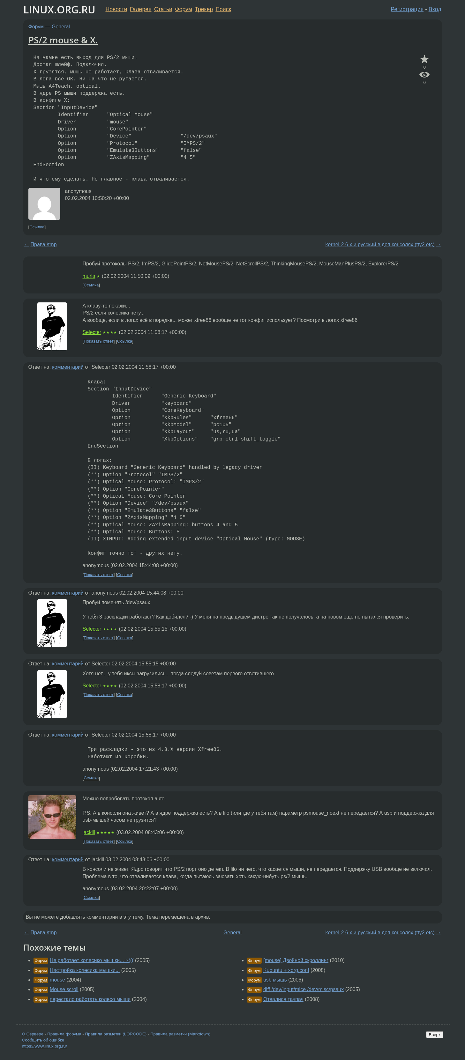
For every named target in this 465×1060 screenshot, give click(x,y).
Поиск (223, 9)
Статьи (163, 9)
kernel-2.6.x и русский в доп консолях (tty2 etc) (380, 244)
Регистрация (407, 9)
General (61, 26)
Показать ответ (99, 341)
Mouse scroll (64, 989)
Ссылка (36, 227)
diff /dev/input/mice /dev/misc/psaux (303, 989)
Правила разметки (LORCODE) (115, 1034)
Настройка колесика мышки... (85, 970)
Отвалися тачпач (283, 999)
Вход (435, 9)
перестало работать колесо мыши (90, 999)
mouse (57, 979)
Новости (116, 9)
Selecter (92, 332)
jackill (89, 832)
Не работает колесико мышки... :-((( (92, 960)
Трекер (204, 9)
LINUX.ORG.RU (59, 9)
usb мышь (275, 979)
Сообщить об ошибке (43, 1040)
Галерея (140, 9)
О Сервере (33, 1034)
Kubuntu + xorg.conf (286, 970)
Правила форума (64, 1034)
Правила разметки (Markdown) (180, 1034)
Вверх (434, 1034)
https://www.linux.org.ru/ (44, 1046)
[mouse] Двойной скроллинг (295, 960)
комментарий (68, 367)
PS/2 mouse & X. (63, 40)
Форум (183, 9)
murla (89, 276)
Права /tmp (44, 244)
